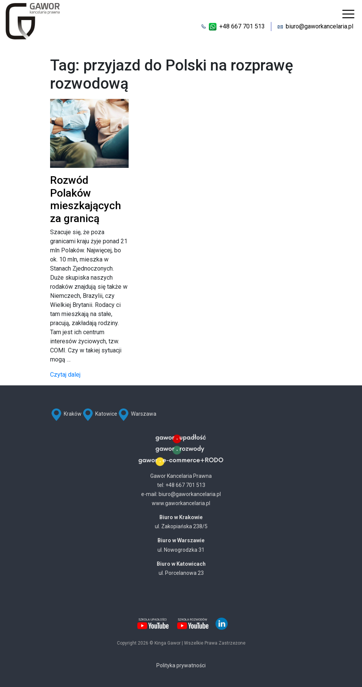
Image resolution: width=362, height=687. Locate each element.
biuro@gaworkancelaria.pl (319, 26)
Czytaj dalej (65, 374)
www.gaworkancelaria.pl (181, 503)
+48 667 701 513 (242, 26)
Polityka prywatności (181, 665)
